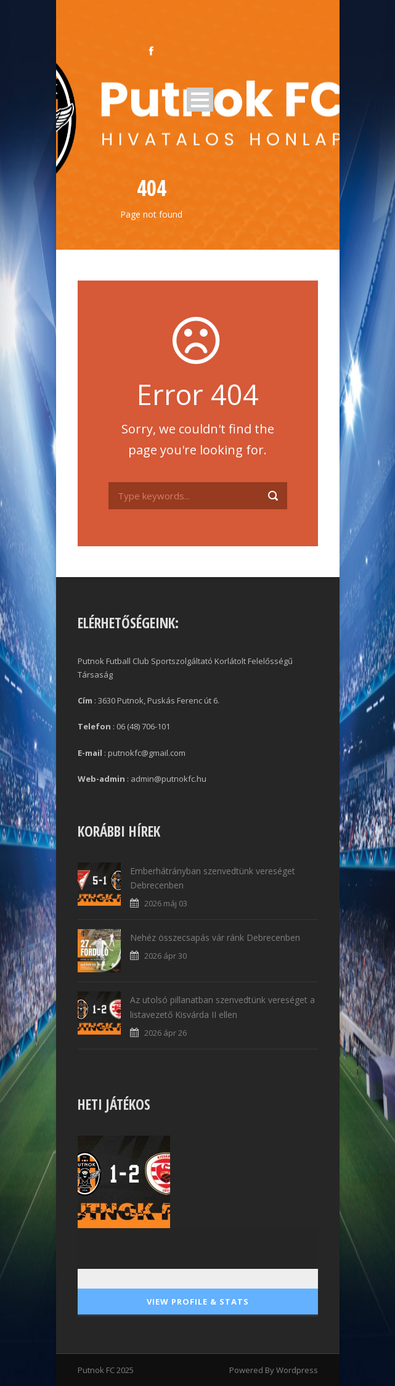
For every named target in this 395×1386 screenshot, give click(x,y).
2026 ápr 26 (165, 1032)
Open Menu (200, 100)
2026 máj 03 (165, 903)
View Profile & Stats (198, 1301)
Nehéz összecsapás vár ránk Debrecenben (215, 937)
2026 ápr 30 (165, 955)
